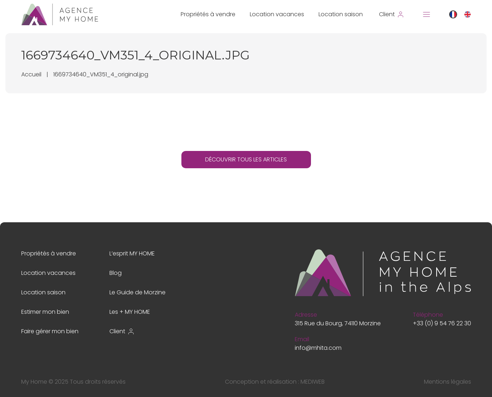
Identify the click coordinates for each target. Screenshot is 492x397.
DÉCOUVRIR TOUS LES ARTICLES (246, 159)
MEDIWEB (313, 382)
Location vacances (277, 14)
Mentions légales (447, 382)
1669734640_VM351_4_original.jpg (100, 74)
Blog (115, 273)
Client (122, 331)
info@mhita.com (318, 348)
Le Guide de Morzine (137, 292)
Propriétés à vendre (208, 14)
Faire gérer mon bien (49, 331)
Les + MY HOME (129, 312)
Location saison (341, 14)
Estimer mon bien (45, 312)
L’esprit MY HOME (132, 253)
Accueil (31, 74)
